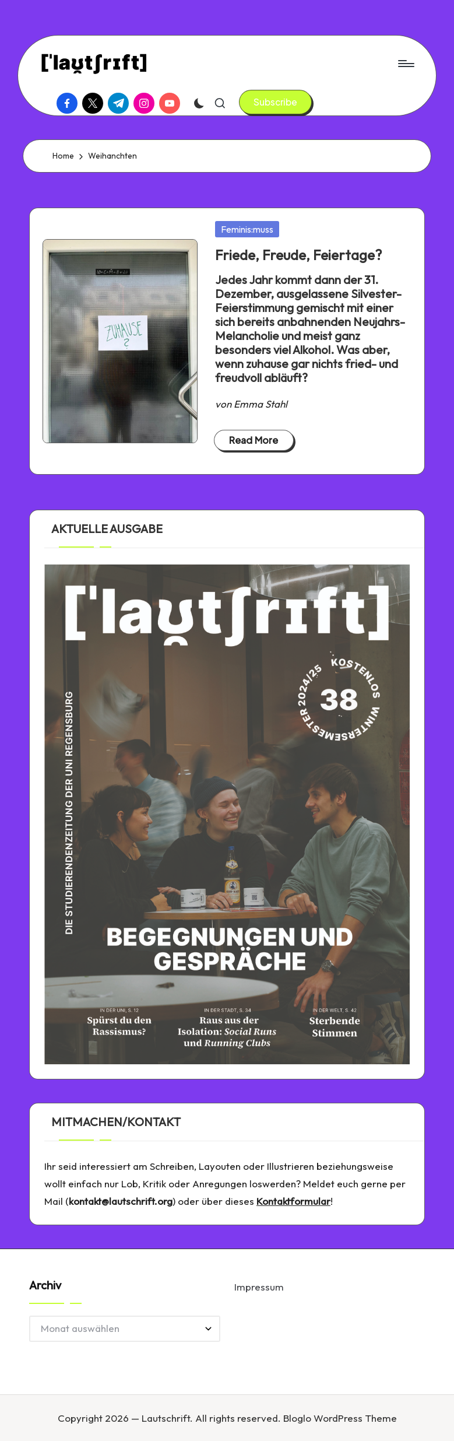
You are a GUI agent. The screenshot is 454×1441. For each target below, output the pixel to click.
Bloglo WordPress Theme (340, 1418)
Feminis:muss (247, 229)
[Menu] (405, 63)
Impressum (259, 1287)
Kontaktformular (293, 1201)
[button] (275, 102)
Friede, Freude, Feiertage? (298, 255)
